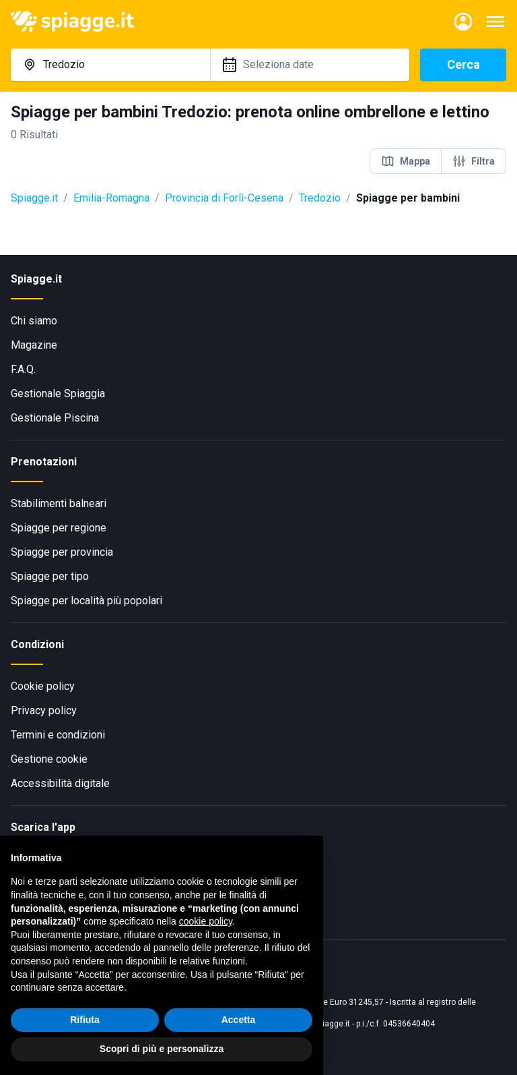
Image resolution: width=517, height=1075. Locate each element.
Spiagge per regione (58, 527)
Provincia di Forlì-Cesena (224, 198)
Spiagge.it (34, 198)
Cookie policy (43, 686)
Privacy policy (44, 710)
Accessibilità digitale (60, 783)
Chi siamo (34, 320)
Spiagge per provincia (62, 552)
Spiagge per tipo (50, 576)
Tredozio (320, 198)
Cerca (463, 64)
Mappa (405, 161)
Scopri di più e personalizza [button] (161, 1048)
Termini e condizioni (58, 734)
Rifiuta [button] (85, 1019)
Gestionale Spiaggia (58, 393)
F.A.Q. (23, 369)
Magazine (34, 345)
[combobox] (110, 65)
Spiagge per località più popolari (86, 600)
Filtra (473, 161)
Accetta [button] (238, 1019)
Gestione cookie (49, 759)
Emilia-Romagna (111, 198)
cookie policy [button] (205, 921)
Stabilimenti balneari (58, 503)
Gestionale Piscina (55, 417)
